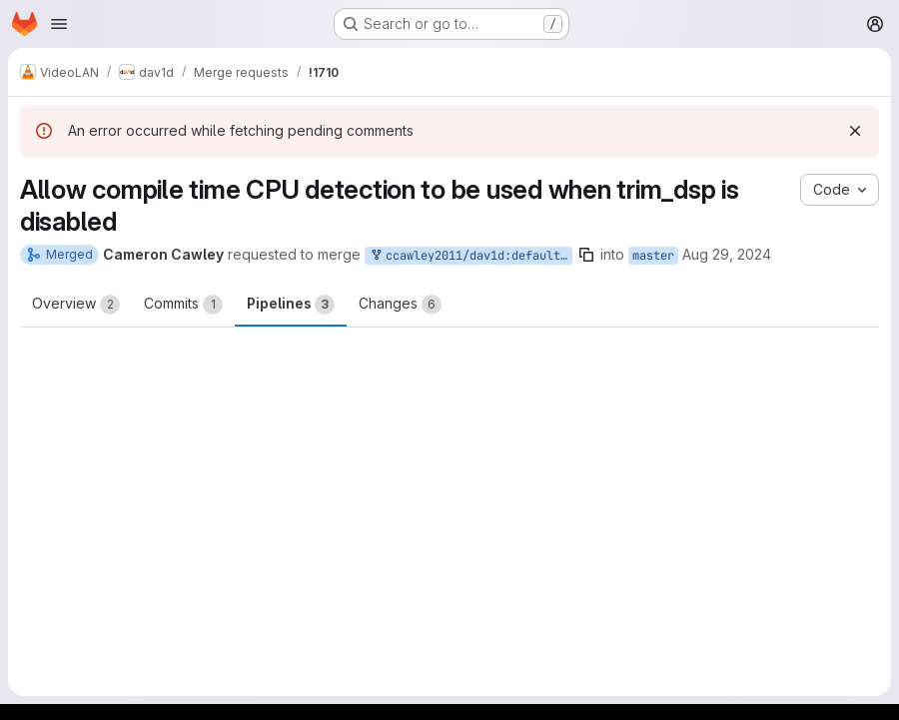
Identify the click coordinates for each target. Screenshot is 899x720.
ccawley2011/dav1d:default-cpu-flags (470, 256)
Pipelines (291, 305)
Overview (76, 305)
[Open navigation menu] (59, 24)
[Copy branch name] (586, 255)
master (653, 256)
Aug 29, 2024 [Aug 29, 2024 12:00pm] (726, 254)
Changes (400, 305)
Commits (183, 305)
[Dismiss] (855, 131)
